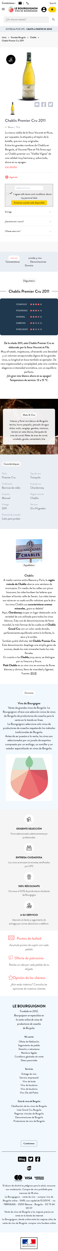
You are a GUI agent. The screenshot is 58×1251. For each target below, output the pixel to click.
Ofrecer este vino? (29, 231)
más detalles (11, 167)
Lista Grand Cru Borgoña (29, 1110)
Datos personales (29, 1060)
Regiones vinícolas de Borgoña (29, 1113)
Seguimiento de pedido (29, 1045)
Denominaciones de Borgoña (29, 1117)
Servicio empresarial (29, 1078)
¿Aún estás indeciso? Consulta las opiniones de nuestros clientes (29, 986)
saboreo (14, 258)
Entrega (29, 211)
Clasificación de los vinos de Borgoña (29, 1106)
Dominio (29, 265)
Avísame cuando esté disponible (29, 203)
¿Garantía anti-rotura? (29, 221)
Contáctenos (29, 1143)
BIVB (33, 673)
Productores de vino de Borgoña (29, 1121)
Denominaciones (38, 262)
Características (13, 262)
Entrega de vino (29, 1074)
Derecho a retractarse (29, 1049)
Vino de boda (29, 1081)
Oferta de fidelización (29, 1041)
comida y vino (35, 258)
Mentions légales (29, 1053)
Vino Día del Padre (29, 1093)
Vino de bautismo (29, 1085)
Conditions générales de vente (29, 1056)
